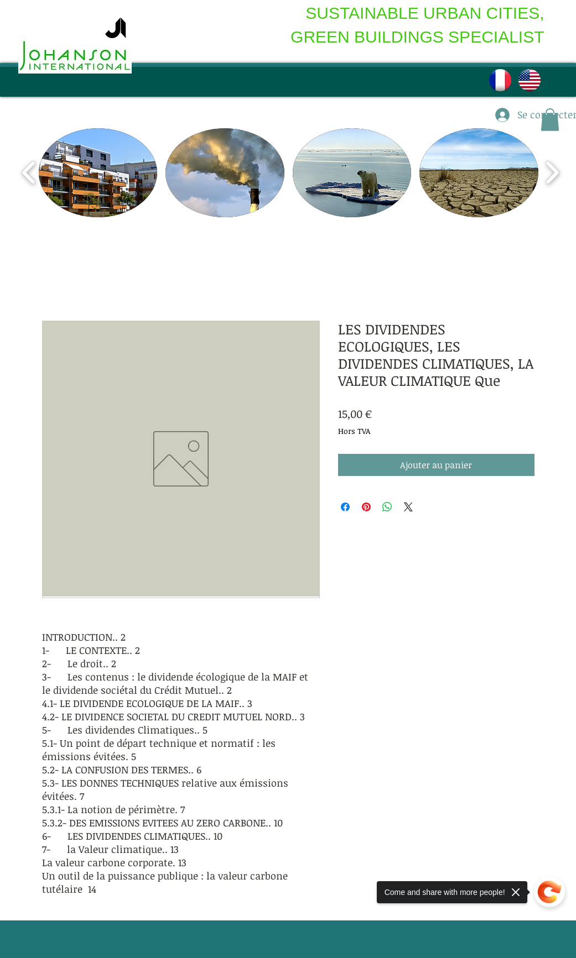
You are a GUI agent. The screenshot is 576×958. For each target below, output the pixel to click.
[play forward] (551, 173)
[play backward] (29, 173)
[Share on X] (408, 507)
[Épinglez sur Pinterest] (366, 507)
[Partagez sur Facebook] (345, 507)
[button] (98, 172)
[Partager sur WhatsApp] (387, 507)
